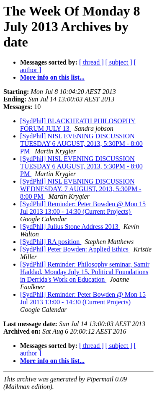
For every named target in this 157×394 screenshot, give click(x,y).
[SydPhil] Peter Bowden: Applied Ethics (75, 249)
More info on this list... (52, 77)
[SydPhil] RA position (50, 241)
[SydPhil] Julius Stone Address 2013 (70, 226)
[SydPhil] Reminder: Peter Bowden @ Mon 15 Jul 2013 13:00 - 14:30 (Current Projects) (83, 207)
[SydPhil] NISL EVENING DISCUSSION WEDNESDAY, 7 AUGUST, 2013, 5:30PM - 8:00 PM (81, 189)
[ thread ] (91, 62)
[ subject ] (119, 62)
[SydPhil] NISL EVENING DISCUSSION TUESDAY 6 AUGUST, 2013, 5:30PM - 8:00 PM (81, 143)
